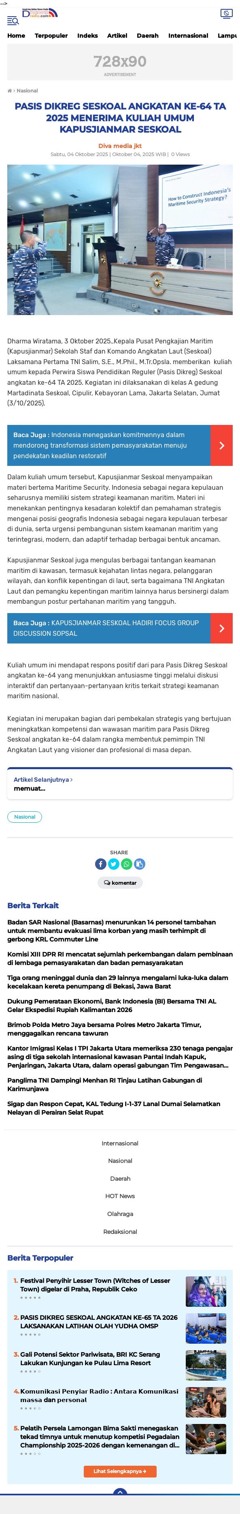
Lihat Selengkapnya (120, 1471)
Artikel (117, 35)
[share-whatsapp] (126, 864)
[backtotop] (120, 1495)
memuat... (29, 788)
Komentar (120, 882)
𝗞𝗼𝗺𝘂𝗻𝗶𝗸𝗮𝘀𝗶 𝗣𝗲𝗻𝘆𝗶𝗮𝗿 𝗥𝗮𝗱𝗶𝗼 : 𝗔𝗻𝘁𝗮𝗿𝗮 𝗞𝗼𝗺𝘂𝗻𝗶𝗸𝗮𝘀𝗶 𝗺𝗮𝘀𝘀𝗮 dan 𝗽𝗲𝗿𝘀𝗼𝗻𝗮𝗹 (99, 1395)
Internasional (188, 35)
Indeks (87, 35)
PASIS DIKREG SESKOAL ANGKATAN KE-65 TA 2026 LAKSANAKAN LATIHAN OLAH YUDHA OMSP (98, 1322)
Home (16, 35)
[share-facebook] (100, 864)
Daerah (148, 35)
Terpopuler (51, 35)
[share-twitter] (113, 864)
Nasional (24, 817)
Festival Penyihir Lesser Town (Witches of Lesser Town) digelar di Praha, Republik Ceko (95, 1285)
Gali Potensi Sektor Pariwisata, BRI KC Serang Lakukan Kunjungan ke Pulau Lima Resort (90, 1359)
